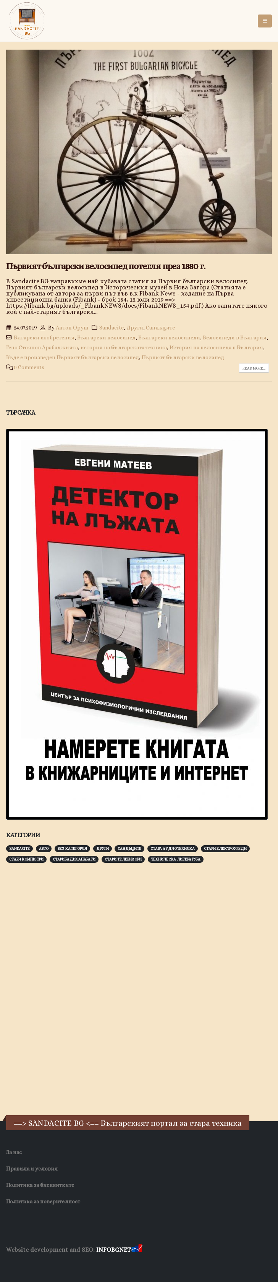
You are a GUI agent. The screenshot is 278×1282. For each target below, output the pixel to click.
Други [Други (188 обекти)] (102, 848)
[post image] (139, 152)
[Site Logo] (27, 21)
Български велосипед (106, 337)
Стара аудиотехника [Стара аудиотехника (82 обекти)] (172, 848)
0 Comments (29, 367)
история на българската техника (124, 347)
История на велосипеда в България (216, 347)
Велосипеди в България (235, 337)
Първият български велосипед (183, 357)
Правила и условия (32, 1169)
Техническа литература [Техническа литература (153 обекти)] (175, 859)
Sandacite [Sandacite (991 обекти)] (19, 848)
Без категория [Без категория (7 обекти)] (72, 848)
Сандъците (160, 328)
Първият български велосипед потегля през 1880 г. (105, 266)
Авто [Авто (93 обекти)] (43, 848)
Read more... (253, 368)
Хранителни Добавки (33, 1264)
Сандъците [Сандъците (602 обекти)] (129, 848)
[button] (265, 21)
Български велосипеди (169, 337)
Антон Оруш (72, 328)
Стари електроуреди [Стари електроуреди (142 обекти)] (225, 848)
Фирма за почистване (93, 1264)
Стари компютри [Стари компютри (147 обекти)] (26, 859)
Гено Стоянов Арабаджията (42, 347)
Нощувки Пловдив (149, 1264)
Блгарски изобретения (44, 337)
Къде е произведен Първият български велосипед (72, 357)
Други (134, 328)
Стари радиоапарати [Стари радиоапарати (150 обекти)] (74, 859)
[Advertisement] (63, 988)
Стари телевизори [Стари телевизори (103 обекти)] (123, 859)
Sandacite (111, 328)
